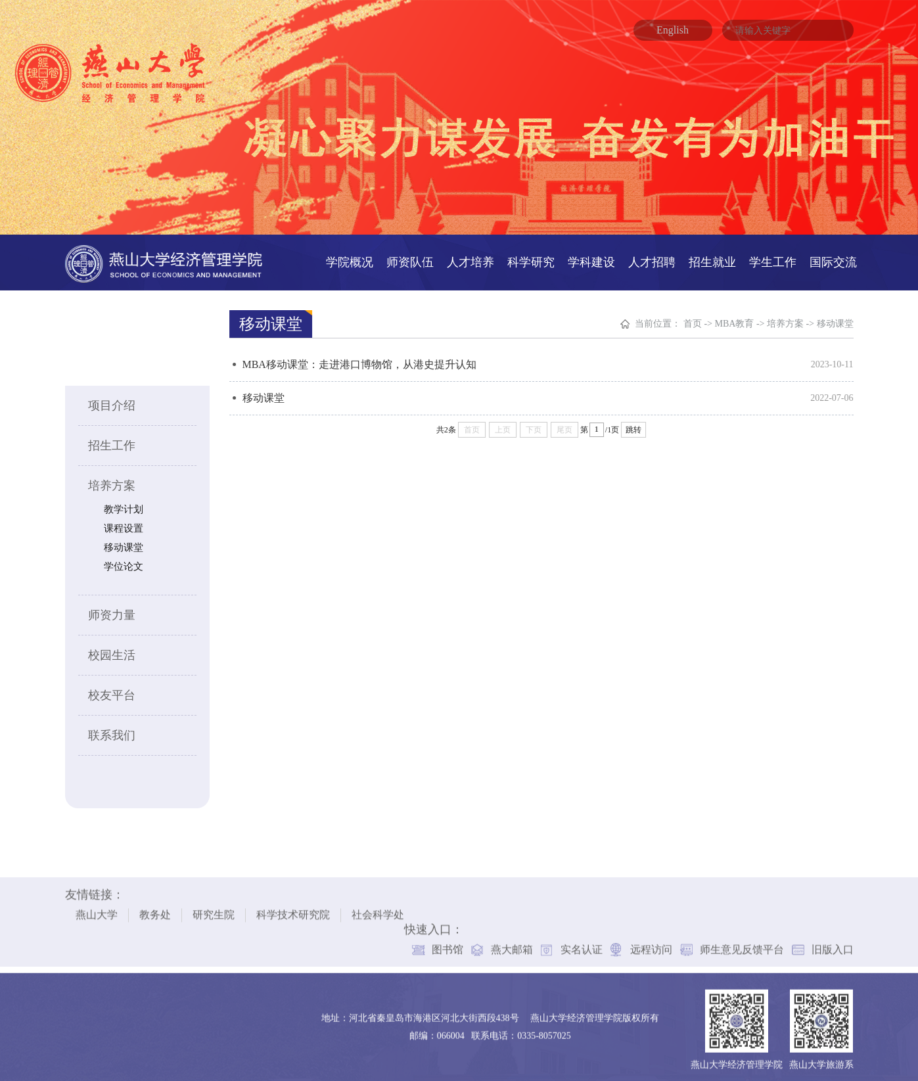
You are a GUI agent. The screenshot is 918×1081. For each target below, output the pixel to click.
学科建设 (591, 258)
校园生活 (111, 651)
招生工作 (111, 442)
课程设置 (123, 525)
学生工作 (772, 258)
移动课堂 (123, 544)
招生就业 (712, 258)
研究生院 (214, 907)
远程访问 (651, 942)
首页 (693, 320)
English (672, 29)
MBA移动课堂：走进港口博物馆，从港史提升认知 (359, 361)
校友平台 (111, 692)
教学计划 (123, 506)
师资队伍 (410, 258)
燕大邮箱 (512, 942)
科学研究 (531, 258)
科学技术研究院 (293, 907)
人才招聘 (652, 258)
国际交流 (833, 258)
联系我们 (111, 732)
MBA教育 (734, 320)
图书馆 (447, 942)
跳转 (634, 426)
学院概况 (349, 258)
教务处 (155, 907)
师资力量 (111, 611)
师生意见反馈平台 (742, 942)
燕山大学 (97, 907)
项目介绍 (111, 402)
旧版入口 (833, 942)
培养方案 (111, 482)
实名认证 (582, 942)
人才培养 (470, 258)
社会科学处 (378, 907)
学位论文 (123, 563)
